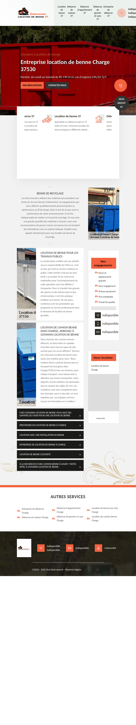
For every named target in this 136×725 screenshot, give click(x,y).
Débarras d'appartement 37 (84, 9)
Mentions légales (73, 569)
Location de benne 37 (62, 11)
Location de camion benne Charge (102, 518)
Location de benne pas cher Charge (102, 510)
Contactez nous (57, 85)
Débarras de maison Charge (32, 517)
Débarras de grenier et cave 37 (97, 12)
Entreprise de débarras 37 (108, 11)
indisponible (110, 315)
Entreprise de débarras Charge (30, 510)
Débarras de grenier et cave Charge (67, 518)
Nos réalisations (32, 85)
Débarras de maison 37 (71, 11)
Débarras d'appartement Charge (66, 510)
